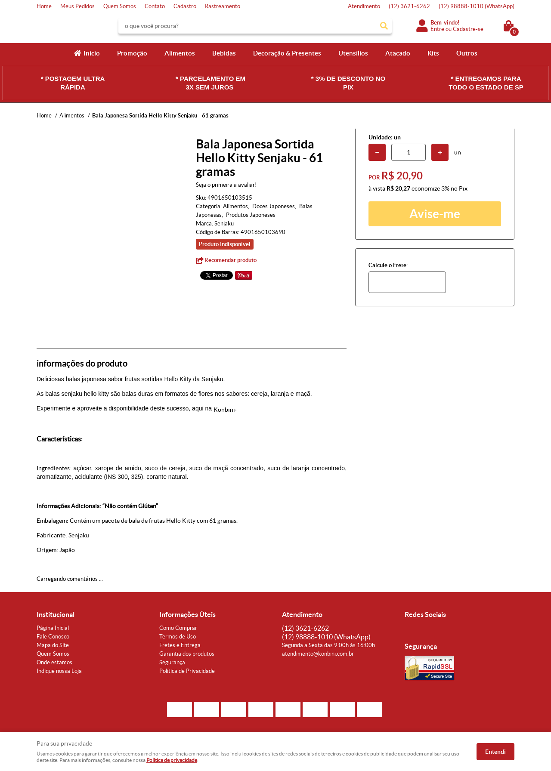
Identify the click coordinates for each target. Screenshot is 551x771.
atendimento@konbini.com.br (318, 654)
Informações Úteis (187, 614)
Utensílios (353, 53)
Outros (466, 53)
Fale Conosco (53, 636)
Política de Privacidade (187, 671)
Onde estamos (54, 662)
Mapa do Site (53, 645)
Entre (437, 29)
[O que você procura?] (384, 26)
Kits (433, 53)
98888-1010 (476, 6)
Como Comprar (178, 628)
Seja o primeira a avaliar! (226, 185)
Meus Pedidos (77, 6)
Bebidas (224, 53)
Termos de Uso (177, 636)
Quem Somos (119, 6)
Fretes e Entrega (180, 645)
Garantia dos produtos (186, 654)
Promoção (132, 53)
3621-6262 (409, 6)
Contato (155, 6)
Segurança (172, 662)
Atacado (397, 53)
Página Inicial (53, 628)
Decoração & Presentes (287, 53)
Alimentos (179, 53)
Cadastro (184, 6)
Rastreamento (222, 6)
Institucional (55, 614)
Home (44, 6)
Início (92, 53)
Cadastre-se (468, 29)
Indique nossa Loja (59, 671)
